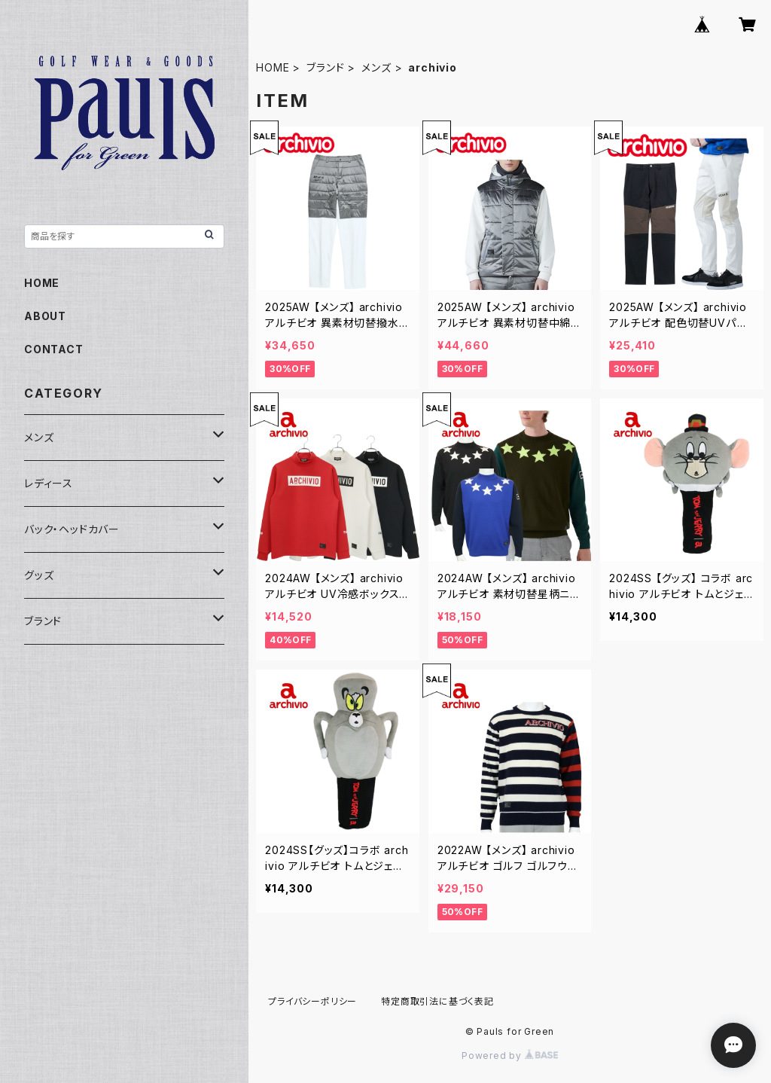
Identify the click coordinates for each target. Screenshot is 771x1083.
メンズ (376, 67)
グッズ (38, 575)
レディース (48, 483)
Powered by (510, 1055)
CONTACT (54, 349)
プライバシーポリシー (312, 1001)
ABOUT (45, 316)
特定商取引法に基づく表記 (437, 1001)
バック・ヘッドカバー (72, 529)
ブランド (325, 67)
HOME (272, 67)
